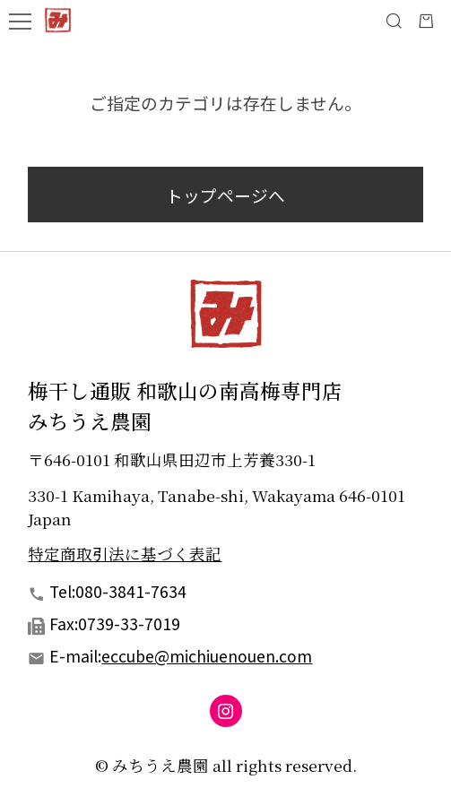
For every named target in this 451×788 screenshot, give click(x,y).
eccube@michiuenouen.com (206, 656)
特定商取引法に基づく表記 (124, 553)
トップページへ (225, 195)
